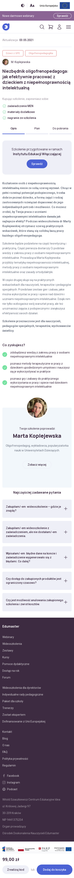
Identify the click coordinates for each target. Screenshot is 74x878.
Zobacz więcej (37, 464)
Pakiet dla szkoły (12, 701)
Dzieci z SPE (13, 53)
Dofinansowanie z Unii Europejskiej (23, 721)
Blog (5, 738)
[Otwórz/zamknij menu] (68, 27)
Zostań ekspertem (13, 714)
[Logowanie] (59, 27)
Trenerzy (8, 708)
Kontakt (7, 731)
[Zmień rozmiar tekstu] (32, 5)
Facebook (10, 775)
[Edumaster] (5, 27)
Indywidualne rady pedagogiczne (22, 694)
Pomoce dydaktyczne (15, 664)
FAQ (4, 752)
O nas (5, 745)
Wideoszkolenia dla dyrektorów (21, 687)
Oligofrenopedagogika (41, 53)
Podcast (9, 789)
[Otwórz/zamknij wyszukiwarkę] (42, 27)
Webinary (8, 637)
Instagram (11, 782)
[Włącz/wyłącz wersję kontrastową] (22, 5)
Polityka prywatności (15, 758)
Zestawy (7, 650)
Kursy (5, 657)
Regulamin (9, 765)
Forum (6, 677)
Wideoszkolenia (12, 643)
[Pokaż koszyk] (50, 27)
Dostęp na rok (10, 670)
